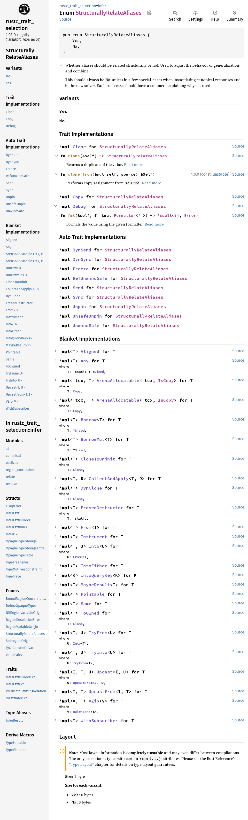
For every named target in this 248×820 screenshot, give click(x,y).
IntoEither (94, 566)
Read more (133, 164)
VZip (94, 701)
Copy (78, 197)
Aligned (90, 351)
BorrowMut (93, 439)
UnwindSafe (86, 325)
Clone (79, 146)
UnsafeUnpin (87, 316)
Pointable (93, 594)
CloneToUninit (98, 459)
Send (78, 287)
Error (190, 215)
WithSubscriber (99, 720)
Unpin (79, 306)
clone (74, 155)
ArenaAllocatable (118, 380)
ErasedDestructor (102, 507)
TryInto (98, 652)
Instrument (94, 536)
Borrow (89, 419)
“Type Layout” (81, 764)
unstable (220, 174)
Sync (78, 297)
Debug (79, 206)
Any (85, 361)
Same (86, 603)
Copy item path (149, 12)
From (86, 527)
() (176, 215)
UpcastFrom (82, 682)
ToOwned (90, 613)
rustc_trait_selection (77, 6)
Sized (99, 371)
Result (164, 215)
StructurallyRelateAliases (132, 146)
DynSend (82, 250)
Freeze (81, 269)
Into (94, 546)
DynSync (82, 259)
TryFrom (98, 632)
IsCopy (166, 380)
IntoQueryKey (97, 575)
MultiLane (81, 712)
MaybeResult (95, 584)
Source (65, 19)
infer (102, 6)
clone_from (80, 174)
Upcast (105, 672)
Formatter (125, 215)
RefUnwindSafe (90, 278)
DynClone (91, 488)
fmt (71, 215)
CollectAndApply (109, 478)
